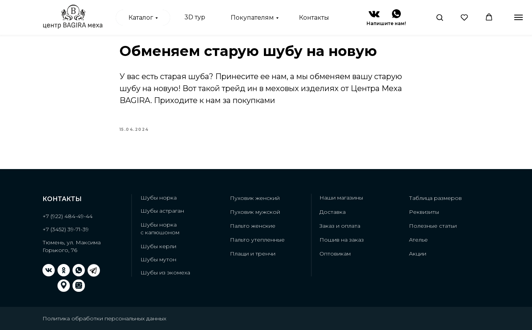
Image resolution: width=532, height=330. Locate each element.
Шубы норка (158, 197)
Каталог (140, 17)
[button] (439, 17)
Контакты (314, 17)
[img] (374, 14)
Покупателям (252, 17)
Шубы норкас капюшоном (159, 228)
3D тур (194, 17)
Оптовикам (335, 253)
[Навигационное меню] (518, 17)
